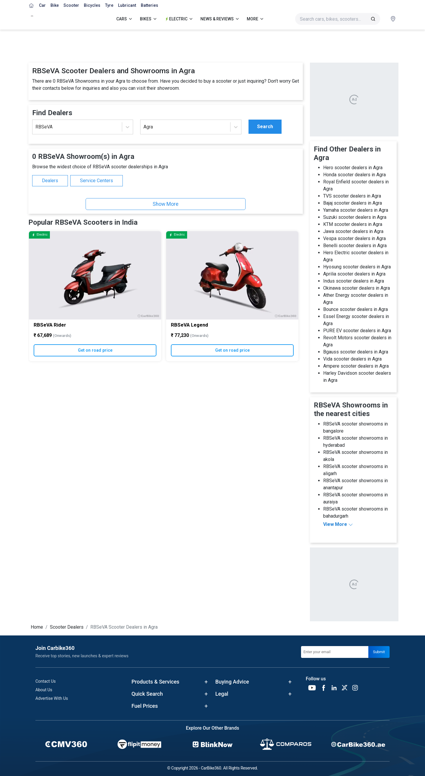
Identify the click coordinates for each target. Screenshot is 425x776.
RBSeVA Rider (50, 324)
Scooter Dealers (67, 627)
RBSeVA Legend (189, 324)
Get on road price (95, 350)
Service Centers (96, 180)
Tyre (109, 5)
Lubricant (127, 5)
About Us (43, 689)
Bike (54, 5)
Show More (166, 204)
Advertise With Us (51, 698)
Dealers (50, 180)
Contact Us (45, 681)
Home (37, 627)
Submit (379, 652)
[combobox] (36, 127)
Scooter (71, 5)
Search (265, 126)
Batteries (149, 5)
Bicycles (92, 5)
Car (42, 5)
